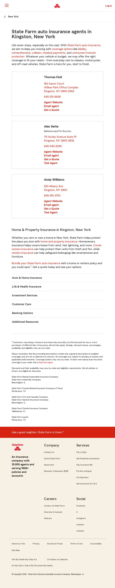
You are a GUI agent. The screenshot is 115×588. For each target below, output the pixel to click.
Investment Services (24, 295)
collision (36, 52)
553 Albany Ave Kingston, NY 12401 (55, 188)
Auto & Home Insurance (27, 277)
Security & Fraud (55, 544)
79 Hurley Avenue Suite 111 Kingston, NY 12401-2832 (60, 138)
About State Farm (52, 458)
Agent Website (53, 102)
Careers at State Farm (54, 506)
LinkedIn (80, 525)
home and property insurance (59, 241)
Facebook (80, 506)
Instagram (81, 518)
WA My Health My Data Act (24, 559)
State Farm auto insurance (83, 45)
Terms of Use (76, 544)
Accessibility (96, 544)
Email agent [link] (51, 106)
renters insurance (22, 252)
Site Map (16, 550)
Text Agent (51, 163)
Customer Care (21, 304)
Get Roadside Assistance (87, 458)
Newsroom (49, 465)
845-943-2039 (53, 146)
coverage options (62, 49)
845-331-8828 (52, 96)
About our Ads (18, 544)
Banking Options (22, 313)
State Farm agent (46, 362)
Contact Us (49, 452)
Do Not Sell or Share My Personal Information (32, 565)
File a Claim (81, 452)
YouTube (80, 531)
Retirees (48, 518)
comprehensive (21, 52)
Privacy (36, 544)
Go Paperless (82, 477)
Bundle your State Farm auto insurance (36, 263)
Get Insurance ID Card (86, 484)
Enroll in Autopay (84, 471)
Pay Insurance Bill (84, 465)
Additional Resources (25, 321)
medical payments (54, 52)
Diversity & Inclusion (53, 512)
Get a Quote (51, 109)
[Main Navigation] (7, 5)
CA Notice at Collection (57, 559)
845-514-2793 (52, 195)
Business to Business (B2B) (56, 471)
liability (82, 49)
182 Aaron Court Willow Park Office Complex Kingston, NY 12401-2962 (61, 87)
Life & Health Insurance (26, 286)
